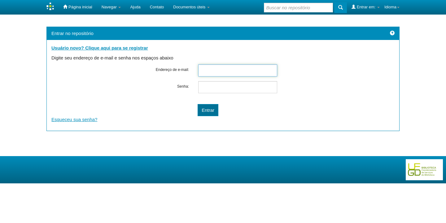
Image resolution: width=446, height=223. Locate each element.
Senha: (183, 86)
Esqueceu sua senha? (74, 119)
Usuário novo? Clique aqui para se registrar (99, 47)
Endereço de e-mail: (172, 70)
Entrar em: (366, 6)
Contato (157, 7)
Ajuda (135, 7)
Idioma (392, 7)
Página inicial (77, 6)
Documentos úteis (191, 7)
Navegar (111, 7)
